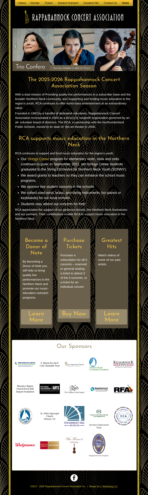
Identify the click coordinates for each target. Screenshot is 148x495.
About (22, 3)
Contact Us (110, 3)
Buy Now (74, 314)
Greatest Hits (91, 3)
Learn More (36, 317)
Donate (35, 3)
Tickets (49, 3)
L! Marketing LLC (109, 486)
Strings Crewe (38, 159)
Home (125, 3)
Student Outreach (68, 3)
